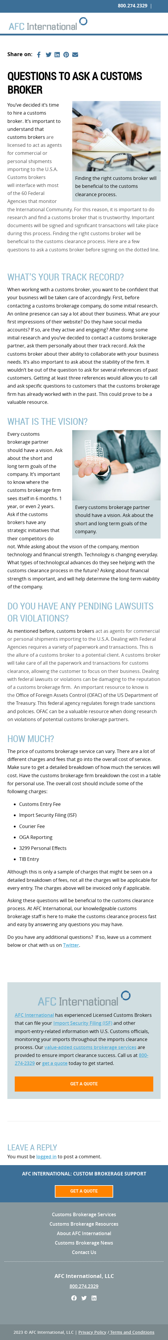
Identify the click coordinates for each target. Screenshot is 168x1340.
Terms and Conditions (131, 1332)
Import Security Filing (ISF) (82, 1023)
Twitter (71, 945)
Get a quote (84, 1084)
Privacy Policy (92, 1332)
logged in (46, 1156)
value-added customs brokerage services (90, 1047)
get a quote (54, 1063)
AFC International (34, 1015)
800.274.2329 (132, 5)
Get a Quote (84, 1191)
